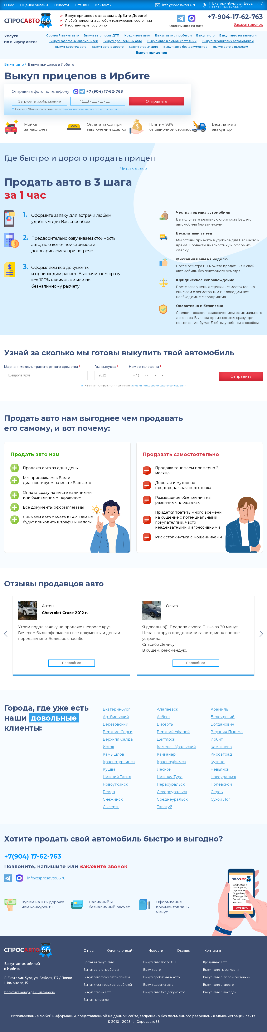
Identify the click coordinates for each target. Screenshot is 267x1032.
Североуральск (172, 792)
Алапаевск (167, 709)
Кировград (221, 754)
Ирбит (217, 739)
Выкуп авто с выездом (230, 47)
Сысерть (111, 807)
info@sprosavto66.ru (179, 5)
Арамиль (219, 709)
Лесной (164, 769)
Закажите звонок (103, 866)
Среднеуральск (172, 799)
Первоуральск (171, 784)
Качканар (166, 754)
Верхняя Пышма (227, 732)
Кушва (109, 769)
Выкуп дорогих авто (71, 47)
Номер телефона (145, 367)
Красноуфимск (171, 762)
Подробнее (71, 663)
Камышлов (113, 754)
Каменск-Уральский (176, 747)
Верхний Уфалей (173, 732)
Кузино (217, 762)
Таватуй (164, 807)
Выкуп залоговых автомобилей (73, 41)
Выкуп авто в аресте (108, 47)
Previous (6, 633)
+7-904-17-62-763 (235, 17)
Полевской (221, 784)
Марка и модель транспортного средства (42, 367)
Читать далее (133, 168)
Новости (61, 5)
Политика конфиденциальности (29, 992)
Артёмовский (116, 717)
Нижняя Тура (170, 777)
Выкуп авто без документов (185, 47)
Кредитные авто (137, 35)
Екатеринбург (116, 709)
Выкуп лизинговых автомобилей (228, 41)
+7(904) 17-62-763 (32, 856)
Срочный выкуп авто (62, 35)
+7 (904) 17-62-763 (104, 91)
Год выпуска (106, 367)
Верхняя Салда (118, 739)
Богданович (222, 724)
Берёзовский (115, 724)
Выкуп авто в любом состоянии (171, 41)
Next (261, 633)
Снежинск (113, 799)
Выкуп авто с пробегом (173, 35)
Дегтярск (166, 739)
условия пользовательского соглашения (89, 108)
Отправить (156, 101)
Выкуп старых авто (143, 47)
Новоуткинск (115, 784)
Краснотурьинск (119, 762)
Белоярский (222, 717)
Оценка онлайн (34, 5)
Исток (108, 747)
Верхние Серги (117, 732)
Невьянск (220, 769)
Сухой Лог (220, 799)
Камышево (221, 747)
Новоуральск (223, 777)
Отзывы (82, 5)
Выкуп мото (205, 35)
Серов (217, 792)
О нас (9, 5)
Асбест (163, 717)
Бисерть (165, 724)
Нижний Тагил (117, 777)
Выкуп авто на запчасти (238, 35)
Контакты (103, 5)
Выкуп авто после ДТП (101, 35)
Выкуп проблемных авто (122, 41)
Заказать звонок (248, 24)
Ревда (109, 792)
